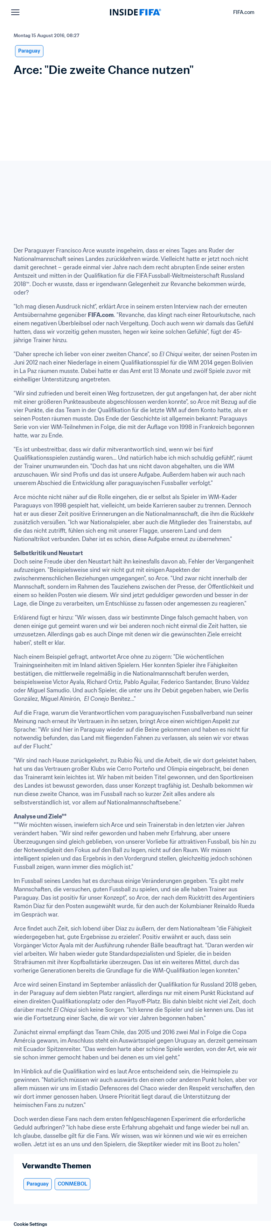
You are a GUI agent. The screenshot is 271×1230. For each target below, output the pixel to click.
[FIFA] (135, 12)
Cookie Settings (30, 1224)
